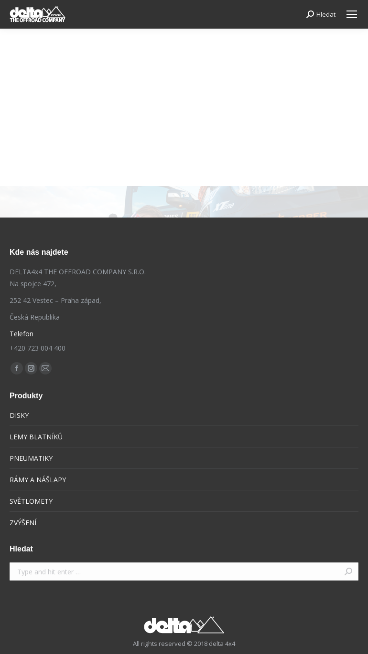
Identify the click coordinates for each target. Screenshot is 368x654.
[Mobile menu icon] (351, 14)
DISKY (19, 415)
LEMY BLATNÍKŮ (36, 436)
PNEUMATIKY (31, 458)
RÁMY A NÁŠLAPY (38, 479)
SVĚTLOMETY (31, 501)
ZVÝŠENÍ (23, 522)
